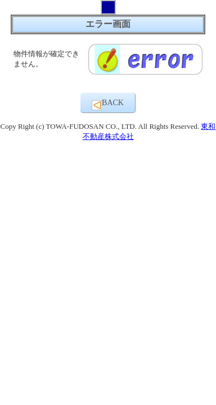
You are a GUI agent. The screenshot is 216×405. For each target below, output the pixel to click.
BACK (108, 104)
